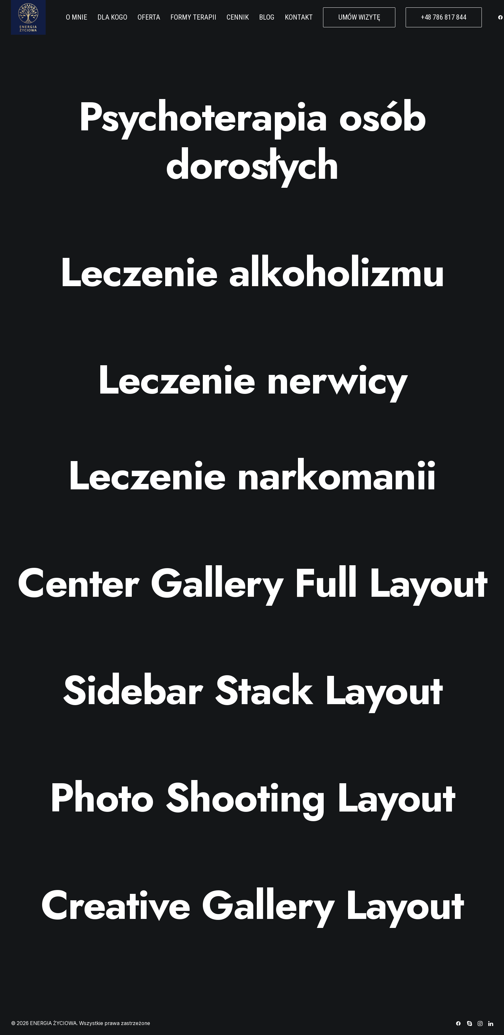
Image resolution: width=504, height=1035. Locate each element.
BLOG (266, 17)
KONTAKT (299, 17)
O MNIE (76, 17)
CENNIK (238, 17)
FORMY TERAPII (193, 17)
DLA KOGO (112, 17)
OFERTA (149, 17)
